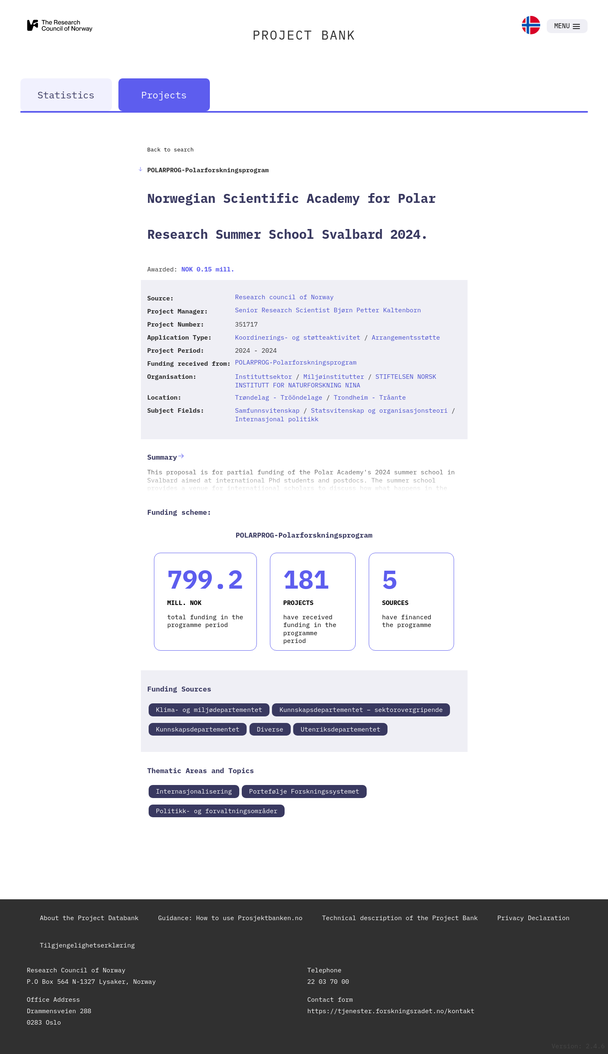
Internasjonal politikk (276, 419)
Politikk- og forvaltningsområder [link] (217, 811)
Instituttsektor (263, 376)
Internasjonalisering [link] (194, 791)
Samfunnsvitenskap (267, 410)
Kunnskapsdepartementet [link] (198, 729)
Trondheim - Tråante (370, 397)
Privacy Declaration (533, 918)
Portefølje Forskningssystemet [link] (304, 791)
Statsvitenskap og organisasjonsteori (379, 410)
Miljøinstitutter (333, 376)
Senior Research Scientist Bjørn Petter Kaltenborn (328, 310)
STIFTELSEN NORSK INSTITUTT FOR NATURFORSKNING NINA (335, 380)
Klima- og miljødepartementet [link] (209, 709)
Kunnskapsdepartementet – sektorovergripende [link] (361, 709)
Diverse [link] (270, 729)
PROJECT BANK (304, 35)
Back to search (170, 149)
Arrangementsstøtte (406, 337)
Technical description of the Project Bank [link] (400, 918)
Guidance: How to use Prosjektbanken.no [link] (230, 918)
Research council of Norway (284, 297)
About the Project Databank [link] (89, 918)
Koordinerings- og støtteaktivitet (297, 337)
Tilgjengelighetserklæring (87, 945)
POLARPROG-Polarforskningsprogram (295, 362)
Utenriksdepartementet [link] (340, 729)
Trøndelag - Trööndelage (278, 397)
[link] (531, 26)
